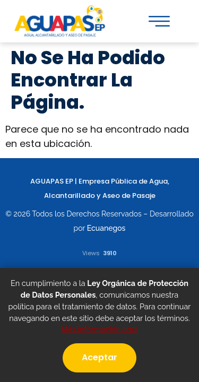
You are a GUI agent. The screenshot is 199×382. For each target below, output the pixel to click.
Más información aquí (99, 329)
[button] (159, 21)
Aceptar (99, 357)
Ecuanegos (106, 228)
